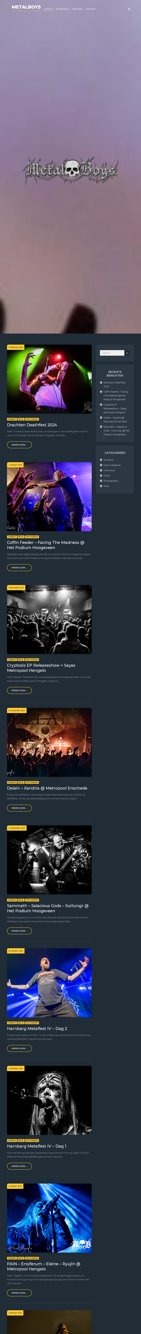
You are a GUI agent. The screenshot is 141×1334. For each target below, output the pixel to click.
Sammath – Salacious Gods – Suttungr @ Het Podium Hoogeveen (117, 430)
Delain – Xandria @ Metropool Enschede (47, 788)
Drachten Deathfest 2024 (32, 424)
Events (48, 9)
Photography (19, 11)
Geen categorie (112, 465)
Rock (106, 486)
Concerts (34, 11)
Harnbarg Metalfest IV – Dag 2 (37, 1028)
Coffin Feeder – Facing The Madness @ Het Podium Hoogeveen (116, 395)
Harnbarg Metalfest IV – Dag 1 (36, 1146)
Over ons (77, 9)
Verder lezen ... (19, 444)
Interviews (62, 9)
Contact (91, 9)
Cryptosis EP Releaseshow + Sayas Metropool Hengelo (115, 408)
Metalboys (26, 7)
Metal (21, 419)
